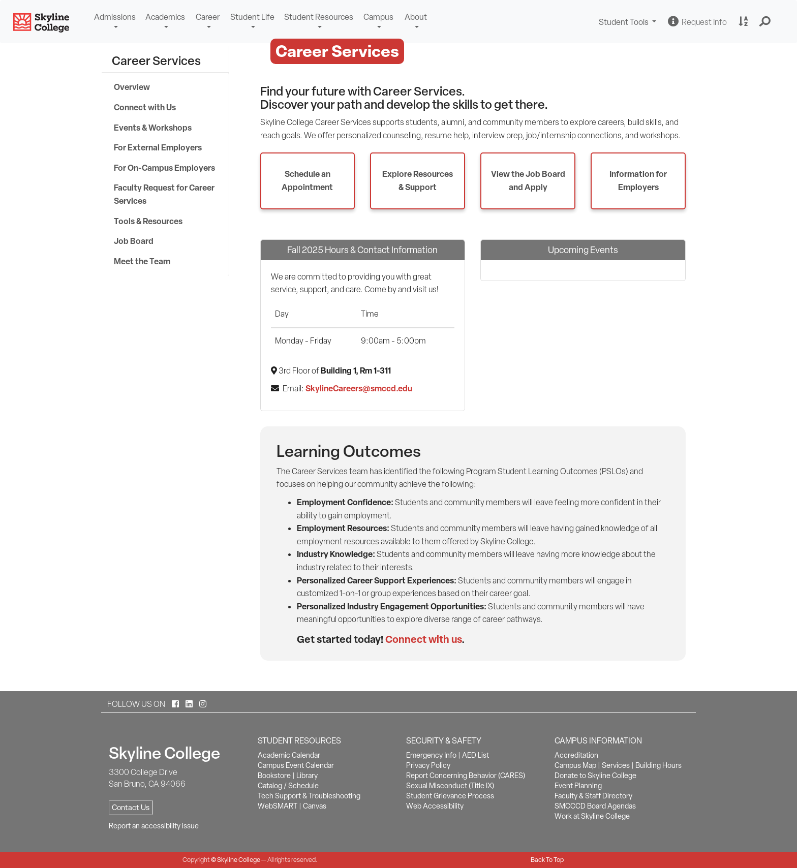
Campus (378, 17)
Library (307, 775)
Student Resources (318, 17)
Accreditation (576, 755)
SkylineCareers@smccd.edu (358, 388)
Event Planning (578, 785)
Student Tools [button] (629, 23)
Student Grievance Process (450, 795)
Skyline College (238, 859)
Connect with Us (145, 107)
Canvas (314, 806)
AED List (475, 755)
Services (616, 765)
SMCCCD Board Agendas (595, 806)
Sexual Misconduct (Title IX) (450, 785)
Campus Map (575, 765)
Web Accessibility (435, 806)
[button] (765, 22)
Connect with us (423, 639)
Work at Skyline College (592, 816)
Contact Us (130, 807)
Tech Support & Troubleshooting (309, 795)
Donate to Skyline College (595, 775)
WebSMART (277, 806)
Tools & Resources (148, 221)
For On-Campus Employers (164, 167)
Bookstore (274, 775)
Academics (165, 17)
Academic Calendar (289, 755)
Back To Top (547, 859)
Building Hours (658, 765)
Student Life (252, 17)
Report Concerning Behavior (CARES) (465, 775)
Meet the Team (142, 261)
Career (208, 17)
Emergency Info (431, 755)
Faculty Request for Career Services (164, 194)
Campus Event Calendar (296, 765)
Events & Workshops (153, 127)
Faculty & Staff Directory (593, 795)
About (416, 17)
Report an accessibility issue (154, 825)
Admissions (115, 17)
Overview (132, 86)
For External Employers (158, 147)
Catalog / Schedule (288, 785)
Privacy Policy (428, 765)
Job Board (134, 240)
